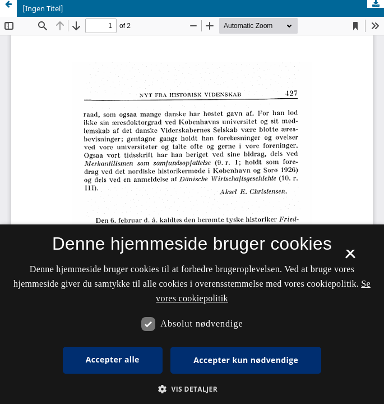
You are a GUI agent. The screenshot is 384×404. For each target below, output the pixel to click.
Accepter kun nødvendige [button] (245, 360)
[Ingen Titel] (42, 8)
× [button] (350, 257)
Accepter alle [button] (113, 359)
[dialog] (192, 314)
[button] (192, 389)
